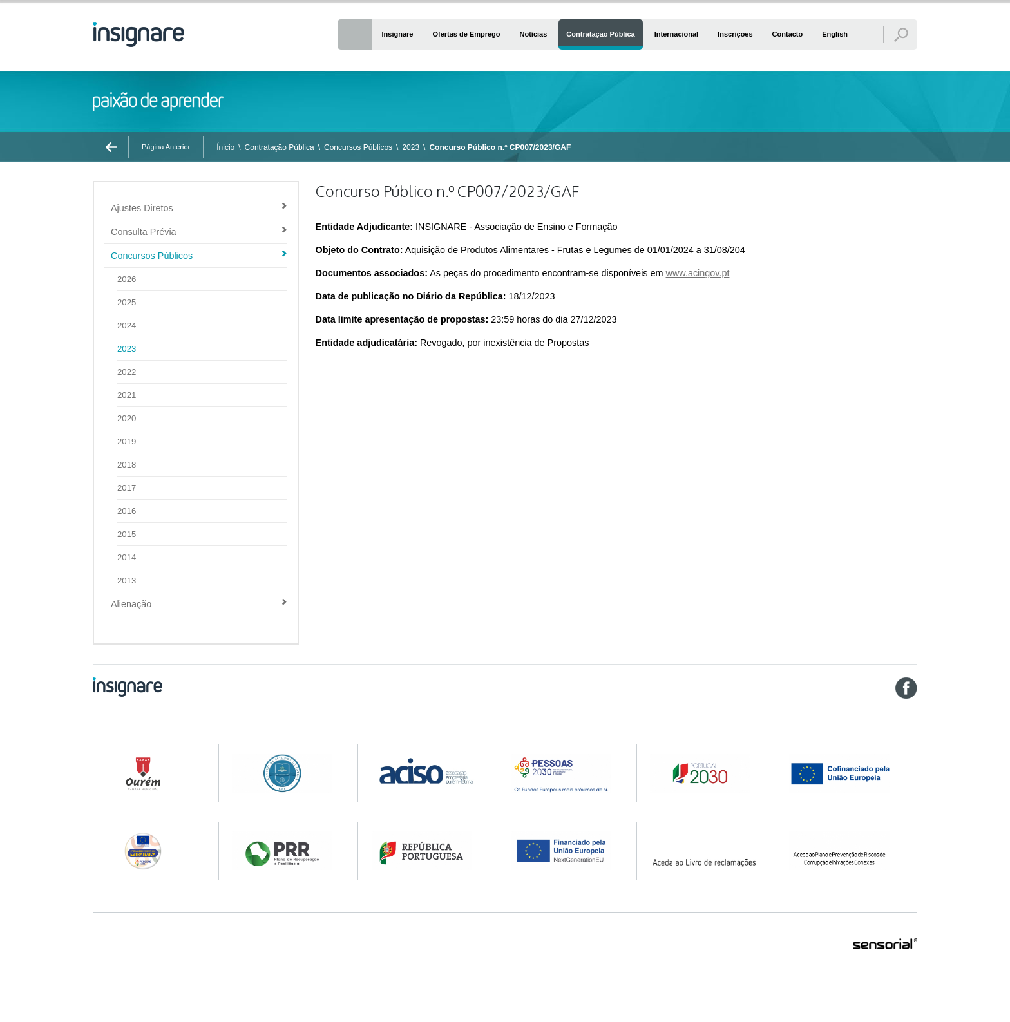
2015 (126, 534)
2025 (126, 302)
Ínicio (225, 147)
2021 (126, 395)
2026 (126, 279)
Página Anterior (166, 147)
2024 (126, 325)
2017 (126, 488)
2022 (126, 372)
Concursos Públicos (358, 147)
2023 (410, 147)
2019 (126, 441)
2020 (126, 418)
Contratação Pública (279, 147)
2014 (126, 557)
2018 (126, 464)
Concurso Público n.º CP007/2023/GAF (500, 147)
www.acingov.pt (698, 273)
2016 (126, 511)
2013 (126, 580)
